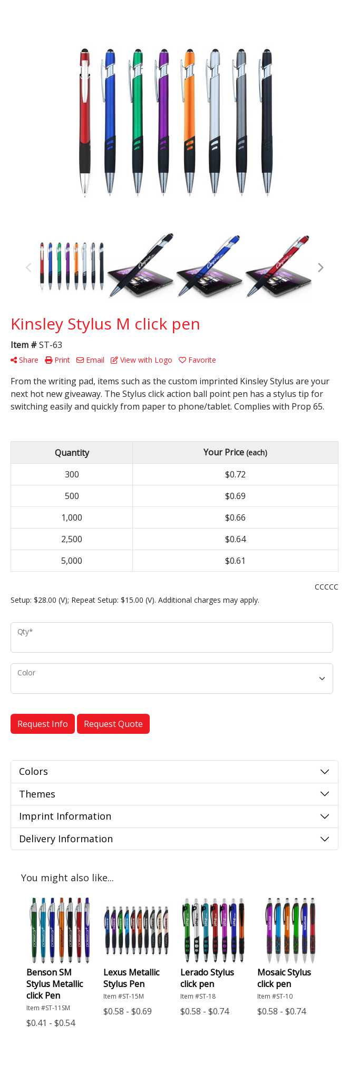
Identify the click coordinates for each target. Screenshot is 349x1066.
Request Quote (113, 724)
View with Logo (141, 360)
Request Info (42, 724)
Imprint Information (65, 816)
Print (57, 360)
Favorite (197, 360)
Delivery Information (66, 838)
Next (320, 268)
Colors (33, 771)
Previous (29, 268)
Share (24, 360)
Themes (37, 794)
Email (90, 360)
